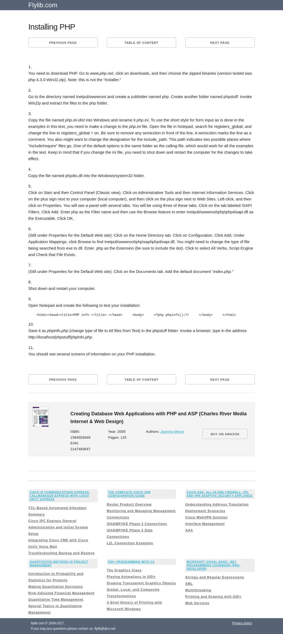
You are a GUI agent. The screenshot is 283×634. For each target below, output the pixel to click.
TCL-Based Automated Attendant (57, 508)
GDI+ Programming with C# (131, 561)
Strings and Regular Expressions (214, 577)
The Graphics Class (124, 570)
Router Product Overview (129, 504)
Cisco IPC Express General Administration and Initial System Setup (58, 527)
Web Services (197, 603)
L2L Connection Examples (130, 543)
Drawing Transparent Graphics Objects (141, 583)
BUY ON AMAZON (225, 434)
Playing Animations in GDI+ (131, 577)
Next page (220, 42)
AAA (189, 530)
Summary (36, 514)
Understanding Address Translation (217, 504)
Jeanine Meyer (172, 432)
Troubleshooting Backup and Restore (61, 553)
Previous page (63, 42)
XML (189, 584)
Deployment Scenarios (205, 511)
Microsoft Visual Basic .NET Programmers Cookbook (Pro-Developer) (214, 565)
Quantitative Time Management (55, 599)
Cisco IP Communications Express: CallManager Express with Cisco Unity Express (60, 496)
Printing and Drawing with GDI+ (213, 597)
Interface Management (205, 524)
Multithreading (198, 590)
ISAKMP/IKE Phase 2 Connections (137, 524)
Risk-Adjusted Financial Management (61, 593)
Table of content (141, 42)
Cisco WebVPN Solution (206, 517)
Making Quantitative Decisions (55, 587)
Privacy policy (242, 623)
